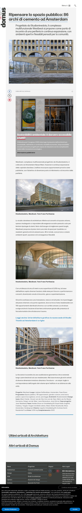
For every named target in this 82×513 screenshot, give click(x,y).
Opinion (9, 480)
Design (9, 473)
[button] (69, 487)
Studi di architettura (34, 476)
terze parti (30, 494)
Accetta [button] (75, 509)
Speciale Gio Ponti (34, 483)
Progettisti (31, 466)
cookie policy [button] (67, 492)
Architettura (11, 470)
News (9, 466)
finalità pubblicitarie (36, 497)
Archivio (9, 483)
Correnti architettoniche (35, 470)
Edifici (30, 473)
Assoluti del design (34, 480)
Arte (8, 476)
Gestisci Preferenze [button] (11, 509)
